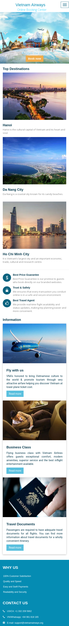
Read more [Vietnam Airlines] (15, 393)
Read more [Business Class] (15, 470)
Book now (34, 58)
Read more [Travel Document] (15, 547)
